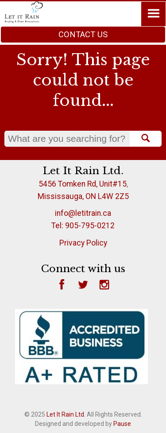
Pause (122, 423)
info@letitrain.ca (83, 213)
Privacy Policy (83, 242)
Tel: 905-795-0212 (83, 225)
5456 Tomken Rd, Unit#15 (83, 183)
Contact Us (83, 34)
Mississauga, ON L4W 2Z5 (83, 196)
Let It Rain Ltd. (65, 414)
